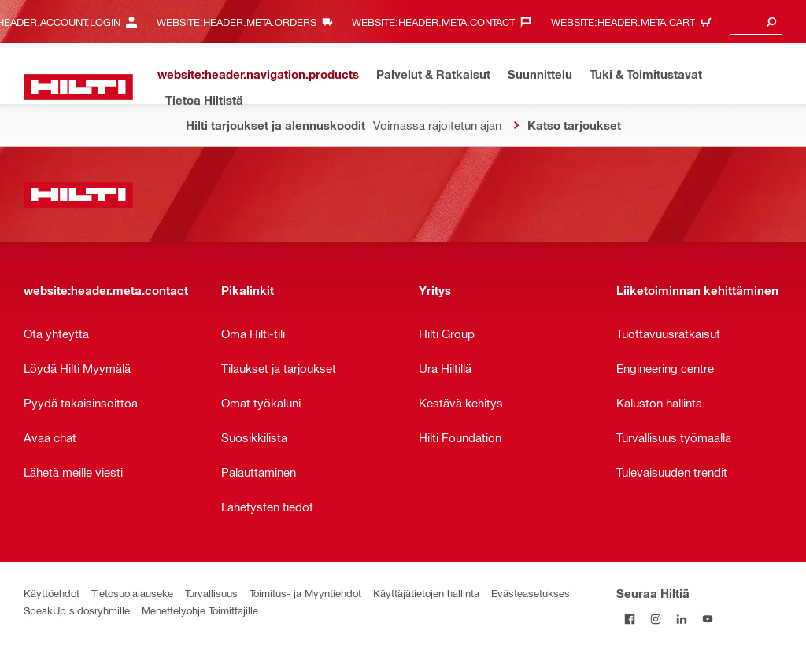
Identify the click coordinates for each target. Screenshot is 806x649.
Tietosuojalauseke (132, 593)
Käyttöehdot (51, 593)
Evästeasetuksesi (531, 593)
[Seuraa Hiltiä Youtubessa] (707, 619)
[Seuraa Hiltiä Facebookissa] (629, 619)
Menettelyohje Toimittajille (200, 610)
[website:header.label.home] (78, 87)
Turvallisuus (211, 593)
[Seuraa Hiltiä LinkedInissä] (681, 619)
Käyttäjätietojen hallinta (426, 593)
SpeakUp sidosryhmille (77, 610)
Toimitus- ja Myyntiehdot (305, 593)
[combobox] (756, 22)
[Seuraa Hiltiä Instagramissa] (655, 619)
